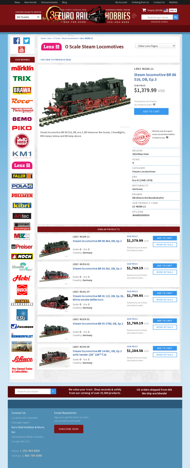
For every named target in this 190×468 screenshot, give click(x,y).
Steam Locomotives (70, 38)
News (17, 2)
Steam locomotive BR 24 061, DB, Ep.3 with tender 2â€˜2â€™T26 (97, 352)
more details (165, 244)
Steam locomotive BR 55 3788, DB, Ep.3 (98, 323)
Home (43, 38)
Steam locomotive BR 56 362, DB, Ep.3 (97, 268)
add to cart (151, 111)
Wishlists (173, 2)
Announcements (49, 2)
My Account (121, 2)
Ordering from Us (140, 2)
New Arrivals (30, 2)
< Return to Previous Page (55, 59)
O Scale (56, 38)
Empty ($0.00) (155, 10)
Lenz (50, 38)
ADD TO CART (164, 238)
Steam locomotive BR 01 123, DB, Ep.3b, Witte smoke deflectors (98, 297)
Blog (64, 2)
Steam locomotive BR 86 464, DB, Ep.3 (97, 241)
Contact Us (159, 2)
